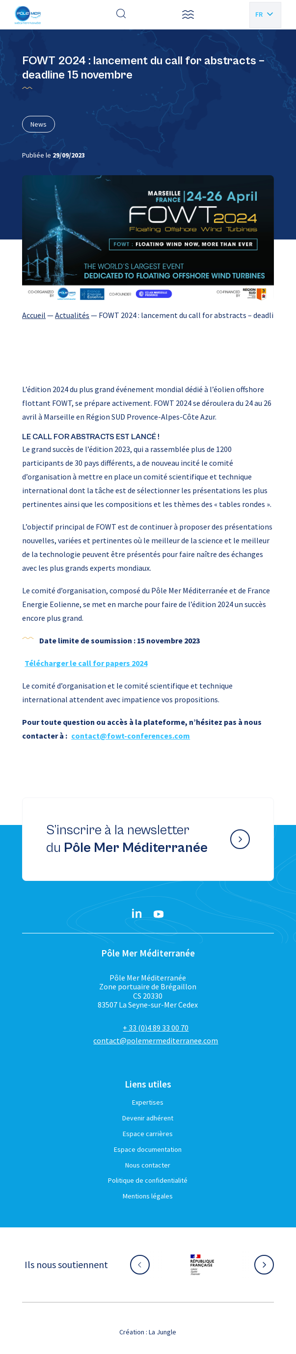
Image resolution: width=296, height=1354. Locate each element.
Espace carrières (148, 1133)
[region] (148, 315)
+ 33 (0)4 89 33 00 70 (155, 1028)
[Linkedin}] (137, 914)
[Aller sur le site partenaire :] (202, 1264)
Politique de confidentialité (148, 1180)
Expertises (147, 1102)
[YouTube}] (158, 914)
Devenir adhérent (147, 1118)
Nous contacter (147, 1165)
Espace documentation (148, 1149)
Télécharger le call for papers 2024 (86, 663)
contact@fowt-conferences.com (130, 736)
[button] (188, 15)
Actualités (72, 315)
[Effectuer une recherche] (121, 15)
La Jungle (162, 1331)
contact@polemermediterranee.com (155, 1040)
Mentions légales (148, 1196)
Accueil (34, 315)
